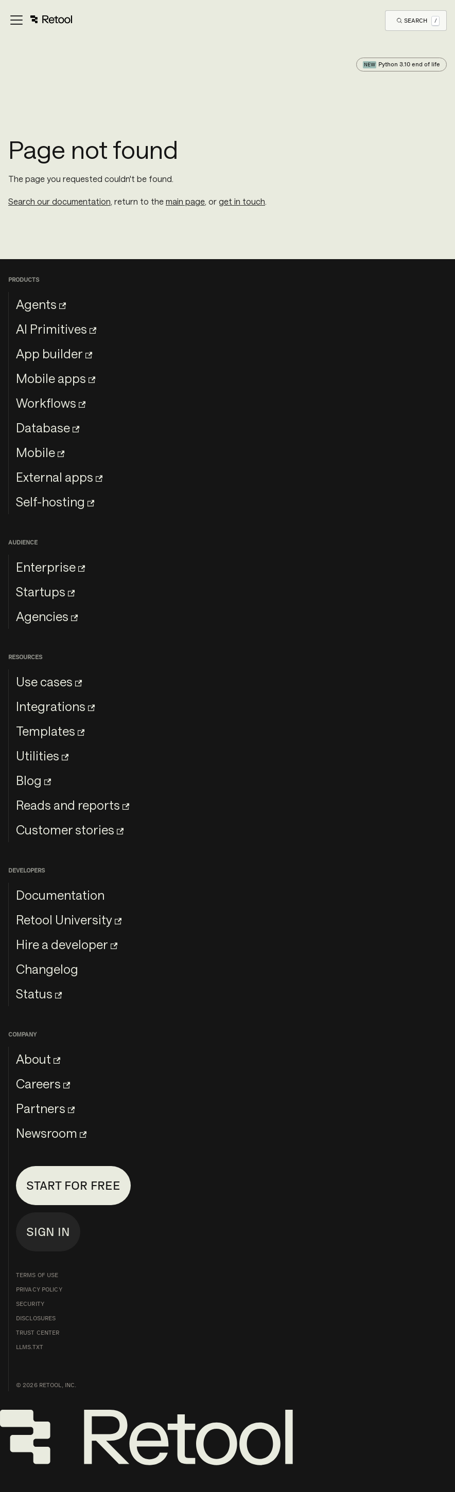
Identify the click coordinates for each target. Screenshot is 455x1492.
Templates (50, 730)
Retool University (68, 919)
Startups (45, 591)
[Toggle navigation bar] (40, 20)
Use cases (49, 681)
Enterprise (50, 566)
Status (39, 993)
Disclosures (36, 1318)
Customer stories (70, 829)
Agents (41, 304)
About (38, 1058)
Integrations (55, 706)
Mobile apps (55, 378)
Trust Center (37, 1333)
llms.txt (29, 1347)
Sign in (48, 1231)
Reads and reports (72, 804)
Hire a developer (66, 944)
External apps (59, 476)
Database (47, 427)
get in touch (242, 201)
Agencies (47, 616)
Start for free (73, 1185)
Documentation (60, 894)
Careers (43, 1083)
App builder (54, 353)
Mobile (40, 452)
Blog (33, 780)
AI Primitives (56, 328)
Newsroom (51, 1132)
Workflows (50, 402)
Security (30, 1304)
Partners (45, 1108)
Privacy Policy (39, 1289)
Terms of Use (37, 1275)
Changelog (47, 968)
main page (185, 201)
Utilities (42, 755)
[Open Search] (418, 20)
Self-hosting (55, 501)
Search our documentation (59, 201)
